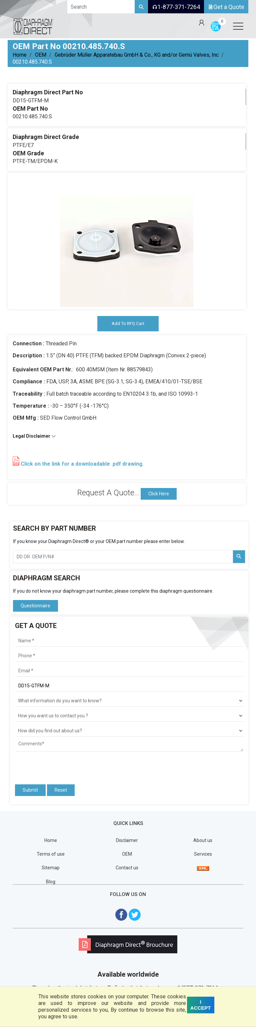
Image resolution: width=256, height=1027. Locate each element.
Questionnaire (35, 606)
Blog (50, 882)
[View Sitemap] (203, 868)
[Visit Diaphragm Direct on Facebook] (121, 914)
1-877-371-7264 (176, 6)
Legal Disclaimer (34, 436)
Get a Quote (226, 6)
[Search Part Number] (239, 557)
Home (20, 55)
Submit (30, 790)
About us (202, 841)
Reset (61, 790)
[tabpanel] (126, 240)
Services (203, 854)
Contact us (127, 868)
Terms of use (51, 854)
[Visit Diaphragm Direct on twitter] (135, 914)
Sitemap (51, 868)
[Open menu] (238, 26)
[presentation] (54, 766)
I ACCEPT (200, 1005)
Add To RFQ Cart (128, 323)
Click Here (158, 494)
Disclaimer (127, 841)
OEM (40, 55)
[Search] (141, 6)
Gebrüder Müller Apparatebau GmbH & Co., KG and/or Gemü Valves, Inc (137, 55)
